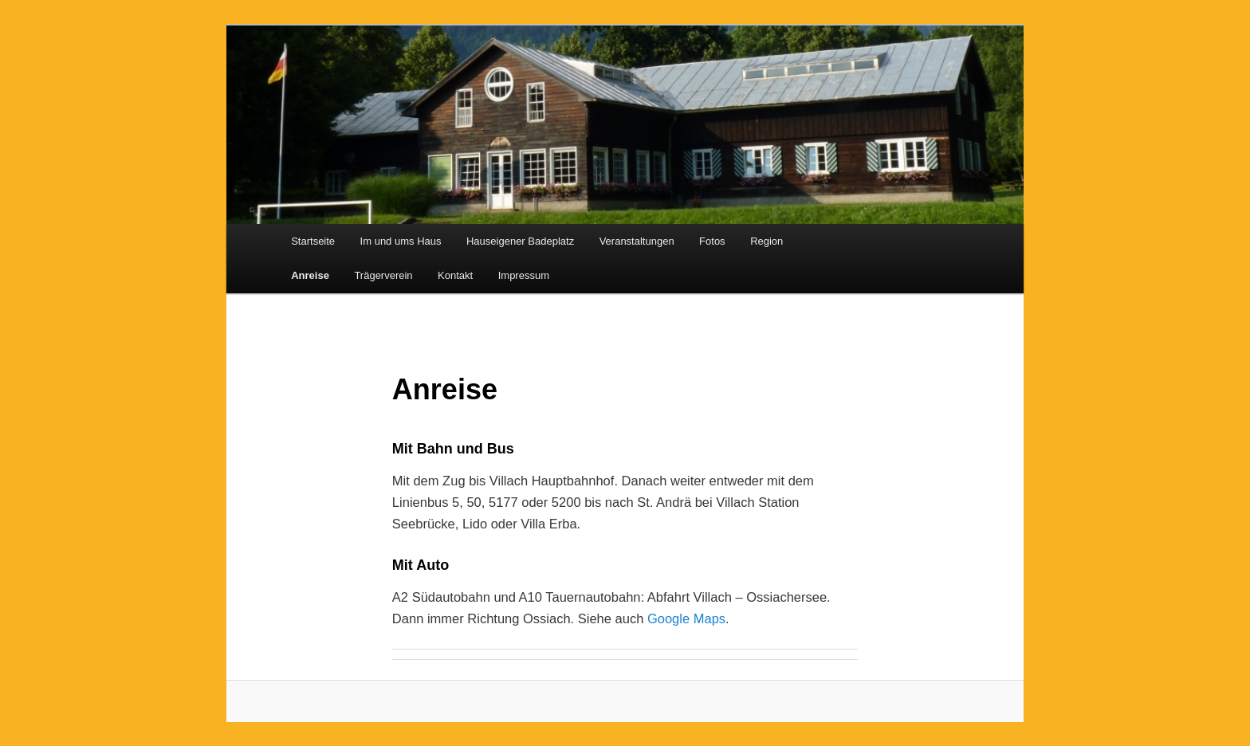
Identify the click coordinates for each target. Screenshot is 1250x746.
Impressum (523, 275)
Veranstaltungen (636, 241)
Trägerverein (383, 275)
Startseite (313, 241)
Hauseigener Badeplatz (520, 241)
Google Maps (686, 618)
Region (766, 241)
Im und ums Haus (401, 241)
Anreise (310, 275)
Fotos (712, 241)
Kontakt (455, 275)
